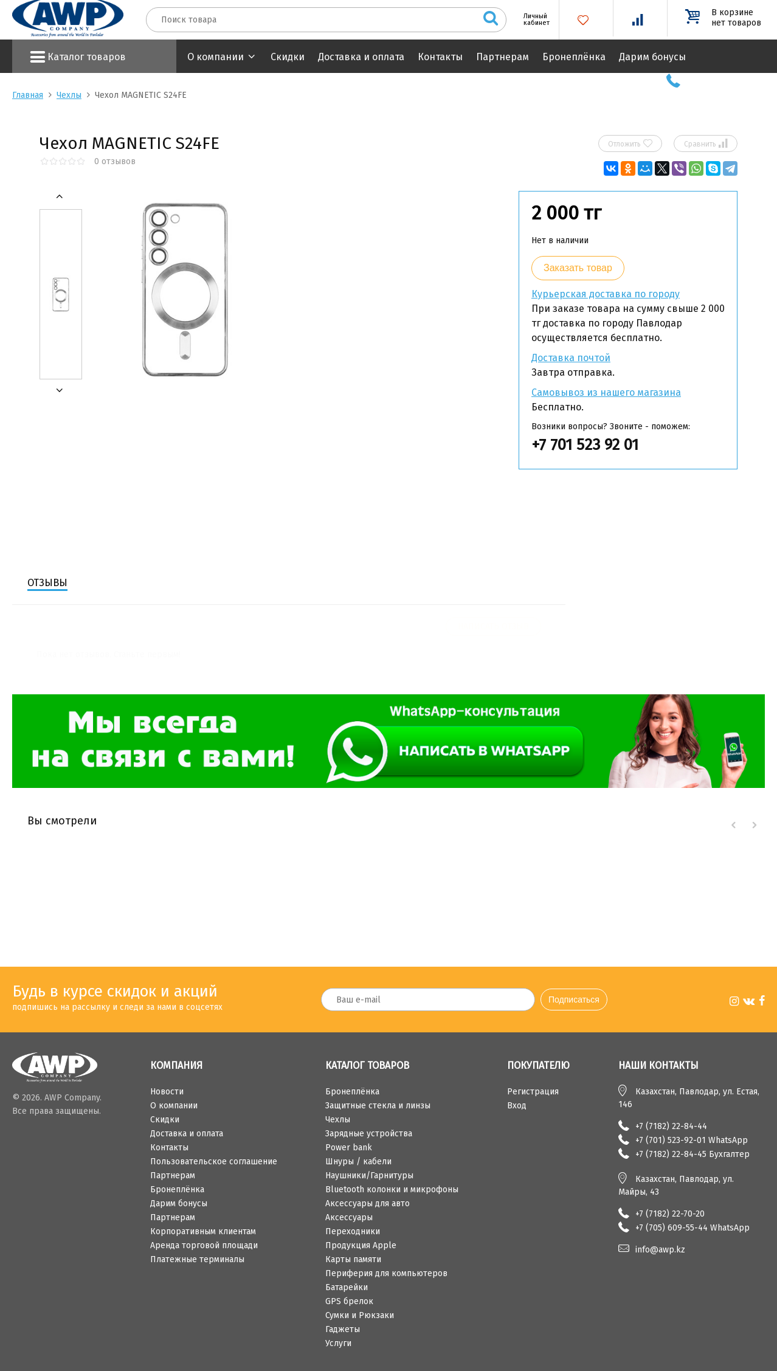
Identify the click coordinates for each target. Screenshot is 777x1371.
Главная (27, 95)
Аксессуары (349, 1217)
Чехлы (69, 95)
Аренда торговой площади (204, 1245)
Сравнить (706, 143)
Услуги (338, 1343)
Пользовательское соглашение (213, 1161)
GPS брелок (349, 1301)
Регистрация (533, 1091)
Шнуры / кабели (358, 1161)
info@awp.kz (660, 1250)
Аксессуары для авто (367, 1203)
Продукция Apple (360, 1245)
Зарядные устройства (368, 1133)
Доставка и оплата (361, 57)
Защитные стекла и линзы (377, 1105)
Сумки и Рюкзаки (359, 1315)
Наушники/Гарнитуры (369, 1175)
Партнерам (502, 57)
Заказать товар (578, 268)
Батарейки (346, 1287)
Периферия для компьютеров (386, 1273)
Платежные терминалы (197, 1259)
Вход (517, 1105)
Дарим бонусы (652, 57)
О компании (215, 57)
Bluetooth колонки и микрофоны (391, 1189)
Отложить (630, 143)
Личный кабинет (531, 19)
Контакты (440, 57)
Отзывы (47, 583)
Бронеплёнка (574, 57)
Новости (167, 1091)
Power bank (348, 1147)
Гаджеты (342, 1329)
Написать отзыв (493, 626)
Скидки (288, 57)
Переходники (352, 1231)
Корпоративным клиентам (203, 1231)
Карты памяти (353, 1259)
